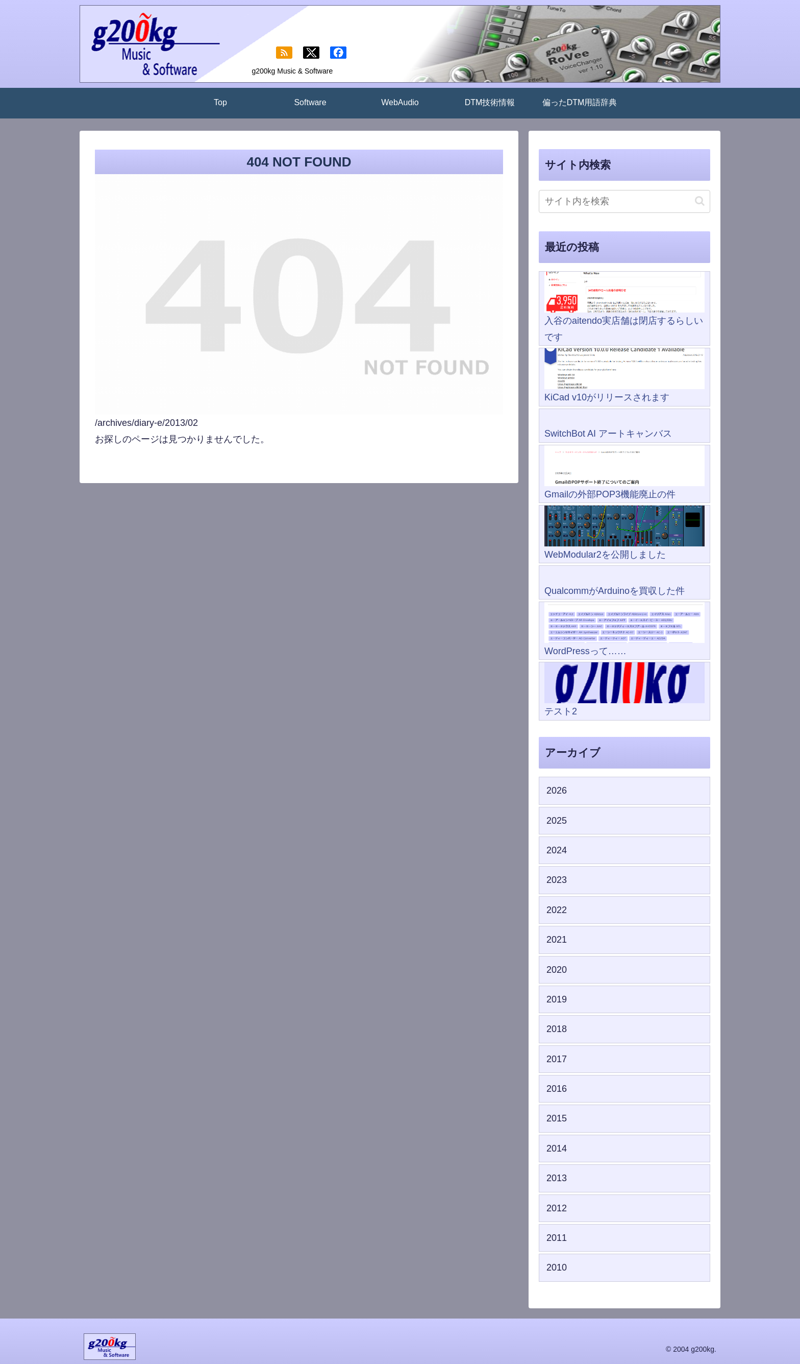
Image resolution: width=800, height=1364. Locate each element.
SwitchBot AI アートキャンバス (608, 433)
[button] (700, 201)
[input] (624, 201)
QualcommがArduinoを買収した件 (614, 591)
